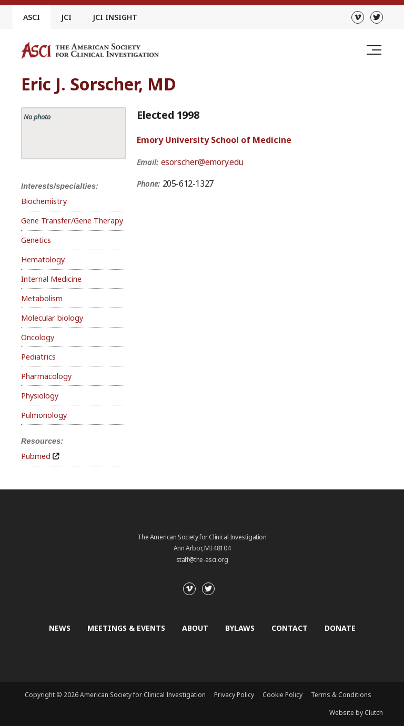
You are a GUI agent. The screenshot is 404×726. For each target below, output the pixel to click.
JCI (66, 17)
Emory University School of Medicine (214, 140)
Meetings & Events (126, 628)
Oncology (37, 337)
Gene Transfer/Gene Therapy (72, 221)
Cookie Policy (282, 694)
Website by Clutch (356, 712)
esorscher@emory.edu (202, 162)
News (59, 628)
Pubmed (35, 456)
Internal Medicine (51, 279)
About (195, 628)
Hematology (43, 259)
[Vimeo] (357, 17)
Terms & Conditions (341, 694)
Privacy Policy (234, 694)
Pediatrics (38, 357)
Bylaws (240, 628)
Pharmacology (46, 376)
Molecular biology (52, 318)
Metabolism (42, 298)
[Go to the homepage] (90, 50)
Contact (289, 628)
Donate (340, 628)
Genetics (36, 240)
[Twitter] (376, 17)
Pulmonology (44, 415)
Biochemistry (44, 201)
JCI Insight (115, 17)
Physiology (39, 396)
